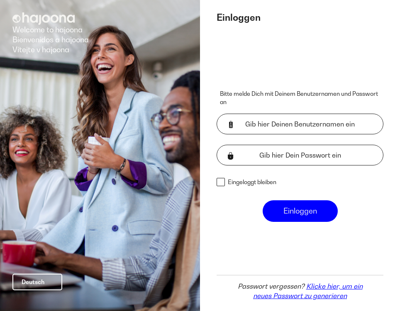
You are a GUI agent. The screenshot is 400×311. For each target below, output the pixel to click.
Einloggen (300, 211)
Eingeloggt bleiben (252, 181)
